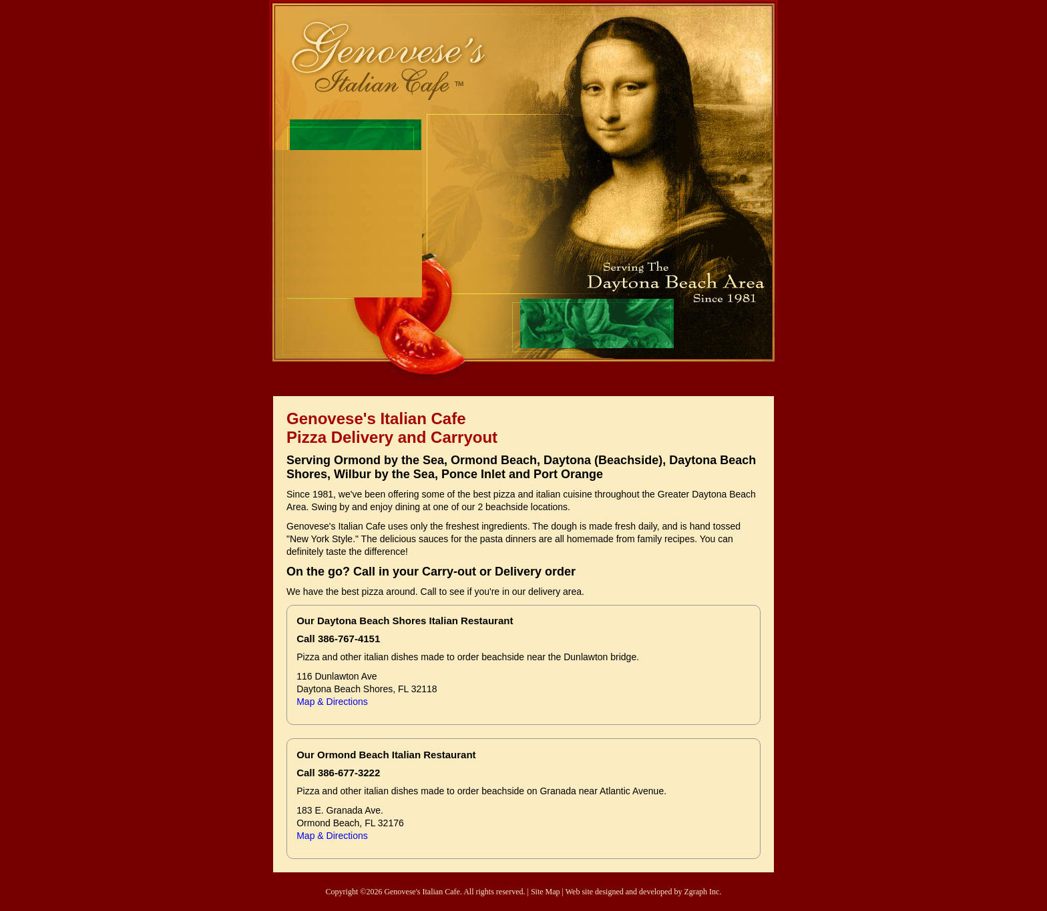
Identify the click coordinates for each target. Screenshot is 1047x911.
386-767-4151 (349, 638)
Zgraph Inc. (702, 891)
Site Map (545, 891)
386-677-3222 (349, 772)
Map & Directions (332, 701)
